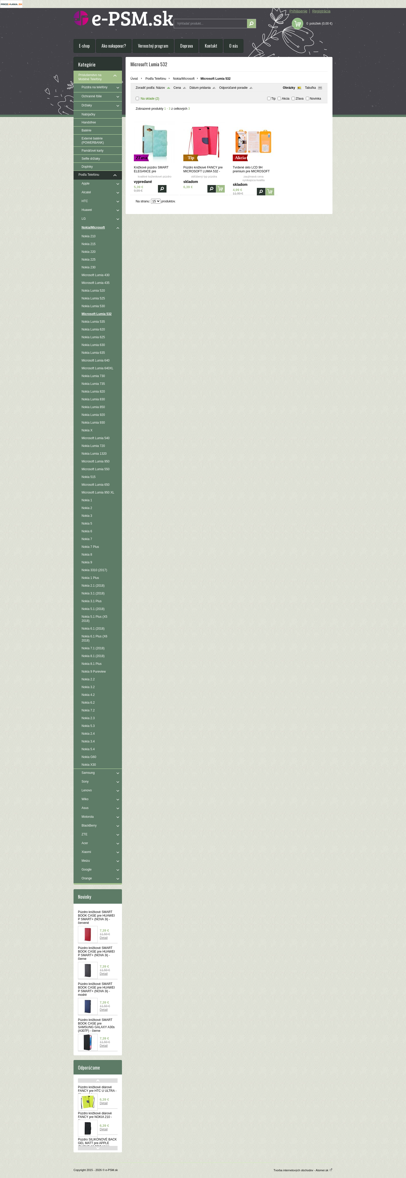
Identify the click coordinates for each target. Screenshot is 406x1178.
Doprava (186, 46)
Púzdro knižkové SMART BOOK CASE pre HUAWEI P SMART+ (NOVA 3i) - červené (96, 917)
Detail (104, 938)
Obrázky (289, 88)
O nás (233, 46)
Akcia (285, 98)
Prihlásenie (298, 11)
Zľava (299, 98)
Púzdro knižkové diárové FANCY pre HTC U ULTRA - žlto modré (97, 1090)
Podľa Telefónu (156, 78)
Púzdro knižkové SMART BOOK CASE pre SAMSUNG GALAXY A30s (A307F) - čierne (96, 1025)
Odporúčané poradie (233, 88)
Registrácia (321, 11)
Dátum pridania (200, 88)
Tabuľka (310, 88)
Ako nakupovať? (114, 46)
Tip (273, 98)
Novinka (315, 98)
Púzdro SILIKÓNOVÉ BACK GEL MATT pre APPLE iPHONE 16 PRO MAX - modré (97, 1145)
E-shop (84, 46)
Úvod (134, 78)
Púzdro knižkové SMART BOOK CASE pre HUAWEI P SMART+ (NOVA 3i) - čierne (96, 953)
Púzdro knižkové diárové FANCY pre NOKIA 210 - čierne (95, 1116)
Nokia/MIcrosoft (183, 78)
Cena (177, 88)
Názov (160, 88)
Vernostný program (153, 46)
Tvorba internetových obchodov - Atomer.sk (302, 1170)
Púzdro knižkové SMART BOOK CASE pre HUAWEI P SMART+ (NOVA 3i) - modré (96, 989)
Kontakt (211, 46)
